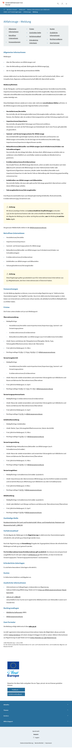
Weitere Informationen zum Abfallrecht (38, 11)
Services (36, 717)
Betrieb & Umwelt (12, 11)
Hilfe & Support (36, 723)
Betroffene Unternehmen (14, 234)
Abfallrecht (22, 11)
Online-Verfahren (14, 636)
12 (20, 438)
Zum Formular (54, 44)
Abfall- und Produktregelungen (12, 13)
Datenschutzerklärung (26, 744)
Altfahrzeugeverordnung (38, 229)
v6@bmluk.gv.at (33, 556)
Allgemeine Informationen (15, 54)
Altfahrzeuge (27, 13)
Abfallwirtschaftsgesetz (14, 614)
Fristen (31, 30)
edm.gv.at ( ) (13, 598)
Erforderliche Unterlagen (14, 564)
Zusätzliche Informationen (15, 584)
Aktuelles (36, 706)
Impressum (48, 744)
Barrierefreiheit (39, 744)
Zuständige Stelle (35, 34)
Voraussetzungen (14, 43)
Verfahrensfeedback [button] (16, 696)
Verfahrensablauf (35, 38)
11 (20, 416)
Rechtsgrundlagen (56, 41)
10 (32, 354)
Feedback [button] (16, 691)
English (36, 739)
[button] (65, 722)
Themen (36, 712)
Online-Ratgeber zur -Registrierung (43, 639)
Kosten (52, 30)
